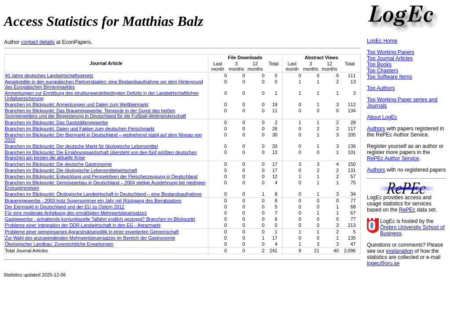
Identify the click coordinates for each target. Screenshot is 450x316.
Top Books (379, 64)
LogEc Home (382, 41)
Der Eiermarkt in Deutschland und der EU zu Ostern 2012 (64, 206)
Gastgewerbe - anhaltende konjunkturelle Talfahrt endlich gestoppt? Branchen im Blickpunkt (100, 219)
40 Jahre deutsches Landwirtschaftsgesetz (49, 75)
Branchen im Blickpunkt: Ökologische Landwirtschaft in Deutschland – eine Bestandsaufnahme (103, 194)
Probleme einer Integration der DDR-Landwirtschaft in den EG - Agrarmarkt (82, 225)
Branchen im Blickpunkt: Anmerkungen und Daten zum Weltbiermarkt (77, 104)
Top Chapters (382, 71)
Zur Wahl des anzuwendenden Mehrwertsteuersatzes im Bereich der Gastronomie (90, 238)
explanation (399, 251)
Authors (376, 129)
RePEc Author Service (393, 158)
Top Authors (381, 88)
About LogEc (382, 117)
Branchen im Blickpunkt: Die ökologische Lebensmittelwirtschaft (71, 170)
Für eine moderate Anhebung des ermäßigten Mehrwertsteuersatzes (76, 212)
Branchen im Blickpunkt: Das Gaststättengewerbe (56, 122)
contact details (38, 42)
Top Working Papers (390, 52)
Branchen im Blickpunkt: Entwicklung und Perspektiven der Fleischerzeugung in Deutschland (101, 176)
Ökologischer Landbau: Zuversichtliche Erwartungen (59, 244)
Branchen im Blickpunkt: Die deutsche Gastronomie (58, 164)
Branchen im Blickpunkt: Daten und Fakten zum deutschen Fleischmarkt (80, 128)
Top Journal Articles (390, 58)
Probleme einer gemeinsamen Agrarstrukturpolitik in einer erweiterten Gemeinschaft (92, 231)
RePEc (407, 210)
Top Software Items (389, 77)
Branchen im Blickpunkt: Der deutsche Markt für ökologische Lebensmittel (81, 146)
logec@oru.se (383, 263)
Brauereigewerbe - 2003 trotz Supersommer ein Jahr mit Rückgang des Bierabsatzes (93, 200)
